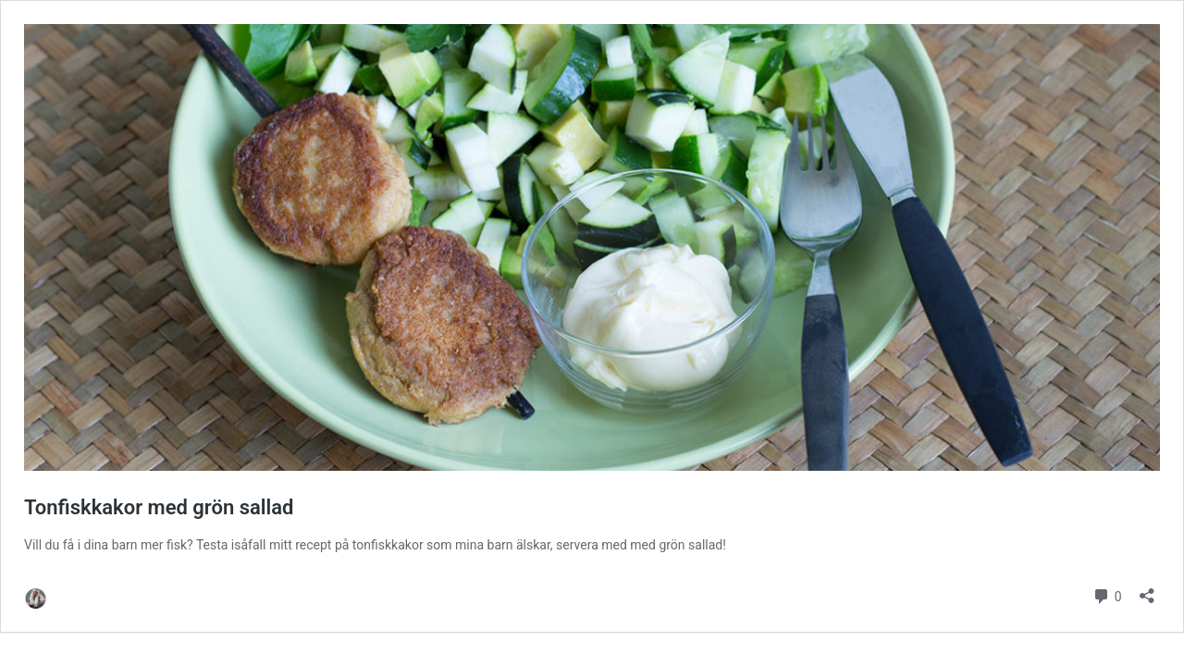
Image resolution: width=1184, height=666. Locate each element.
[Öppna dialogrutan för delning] (1147, 589)
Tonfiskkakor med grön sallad (158, 507)
